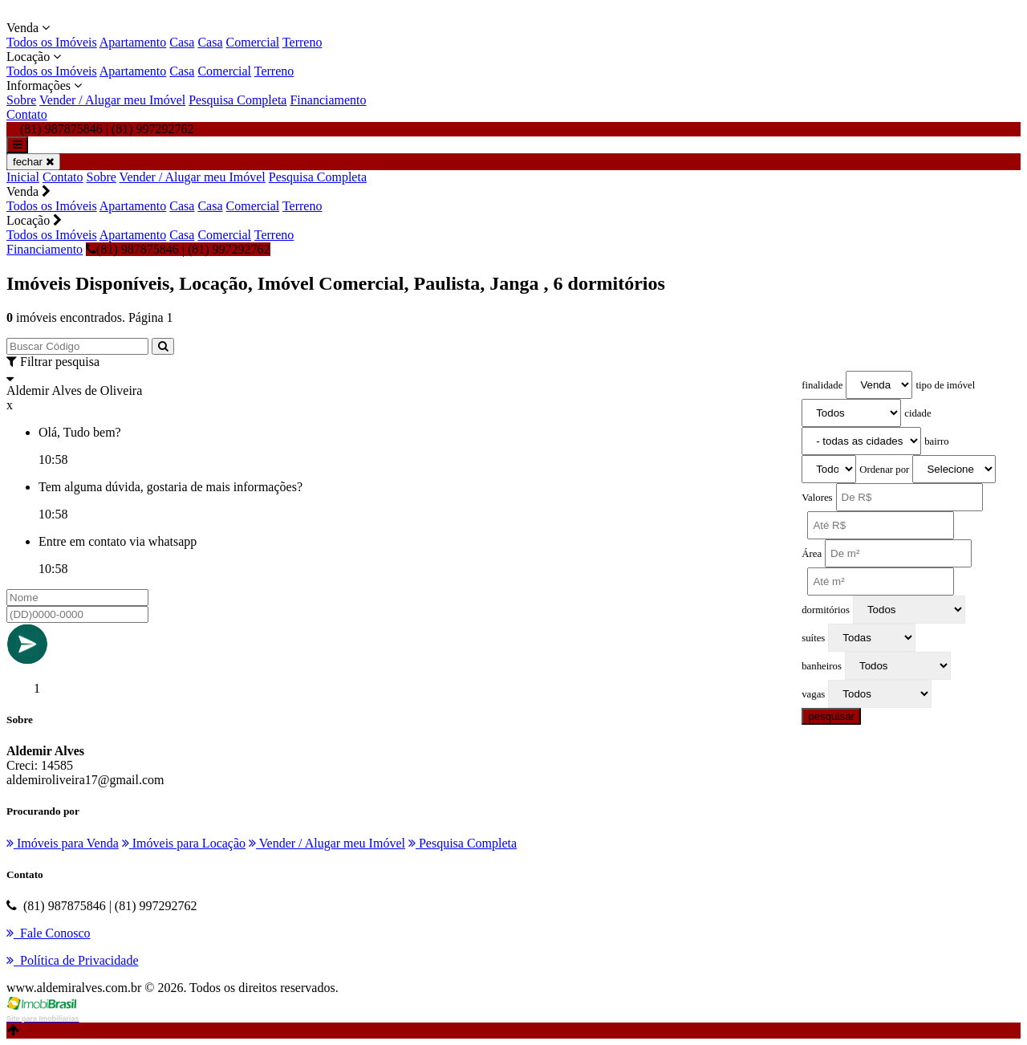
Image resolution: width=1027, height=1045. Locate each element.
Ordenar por (884, 469)
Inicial (22, 177)
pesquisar (831, 716)
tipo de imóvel (945, 385)
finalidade (822, 385)
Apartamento (133, 42)
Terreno (302, 42)
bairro (936, 441)
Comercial (253, 42)
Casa (181, 42)
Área (812, 553)
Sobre (21, 100)
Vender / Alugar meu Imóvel (112, 100)
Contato (26, 114)
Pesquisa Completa (237, 100)
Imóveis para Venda (62, 843)
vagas (813, 694)
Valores (817, 497)
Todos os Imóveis (51, 42)
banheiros (822, 666)
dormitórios (826, 610)
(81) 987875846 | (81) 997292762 (178, 249)
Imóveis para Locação (184, 843)
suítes (813, 638)
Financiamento (328, 100)
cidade (917, 413)
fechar (33, 162)
